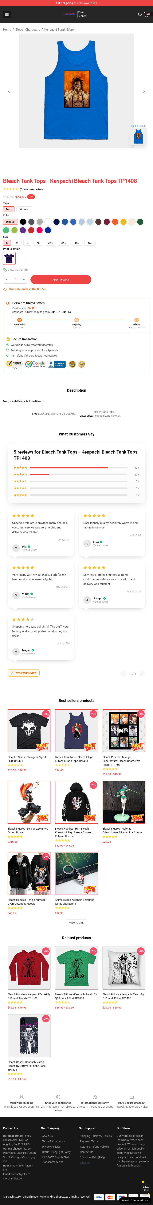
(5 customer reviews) (32, 189)
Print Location (11, 248)
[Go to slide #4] (71, 156)
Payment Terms (89, 1141)
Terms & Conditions (53, 1141)
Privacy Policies (51, 1146)
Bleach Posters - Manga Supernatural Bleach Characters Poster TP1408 (121, 761)
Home (7, 29)
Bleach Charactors (27, 29)
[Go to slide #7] (131, 156)
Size (5, 236)
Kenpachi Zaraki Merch (59, 29)
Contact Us (86, 1152)
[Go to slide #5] (91, 156)
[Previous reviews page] (123, 673)
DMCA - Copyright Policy (56, 1152)
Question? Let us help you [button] (135, 1200)
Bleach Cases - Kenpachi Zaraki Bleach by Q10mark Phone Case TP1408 (26, 1066)
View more (76, 922)
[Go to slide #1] (12, 156)
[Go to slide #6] (111, 156)
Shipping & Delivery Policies (96, 1136)
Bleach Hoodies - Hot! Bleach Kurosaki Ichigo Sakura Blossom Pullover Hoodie (74, 832)
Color (6, 215)
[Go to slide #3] (52, 156)
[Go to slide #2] (32, 156)
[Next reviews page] (142, 673)
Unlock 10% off (146, 1188)
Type (6, 203)
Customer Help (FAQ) (92, 1157)
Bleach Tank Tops (103, 411)
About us (47, 1136)
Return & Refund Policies (94, 1146)
